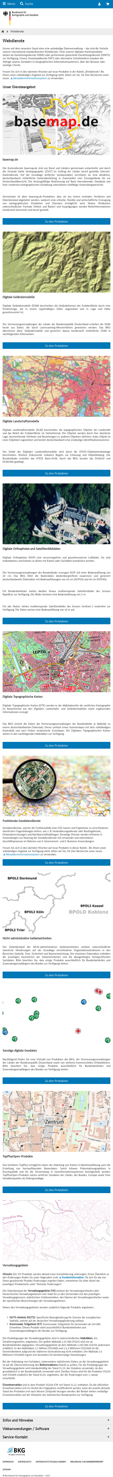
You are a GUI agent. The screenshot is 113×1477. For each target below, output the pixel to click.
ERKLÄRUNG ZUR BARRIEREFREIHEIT (86, 1461)
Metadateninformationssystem (30, 78)
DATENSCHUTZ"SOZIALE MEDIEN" (51, 1461)
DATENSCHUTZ (24, 1461)
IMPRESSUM (8, 1461)
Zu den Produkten (56, 221)
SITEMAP (7, 1469)
